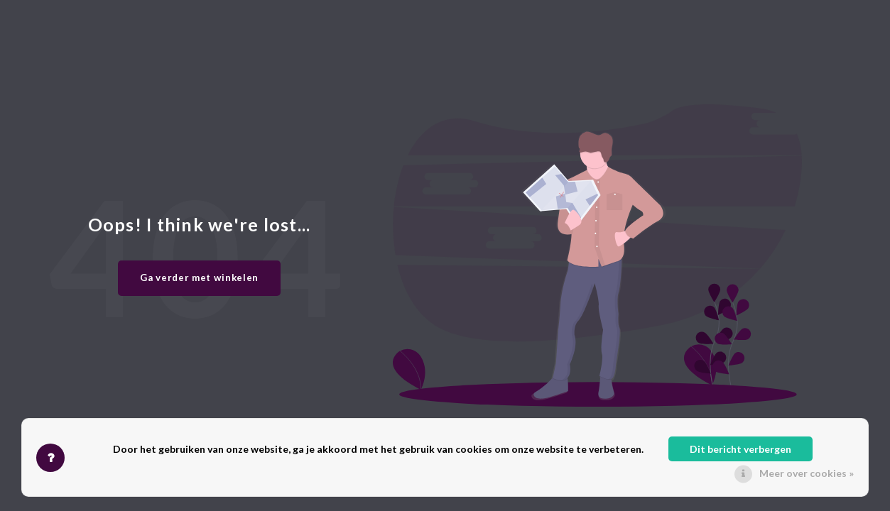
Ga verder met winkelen (199, 277)
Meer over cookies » (806, 473)
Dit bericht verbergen (740, 449)
